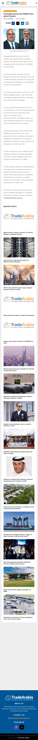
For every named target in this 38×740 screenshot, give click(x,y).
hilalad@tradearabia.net (21, 718)
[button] (36, 3)
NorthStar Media (23, 737)
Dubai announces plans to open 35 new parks (19, 315)
